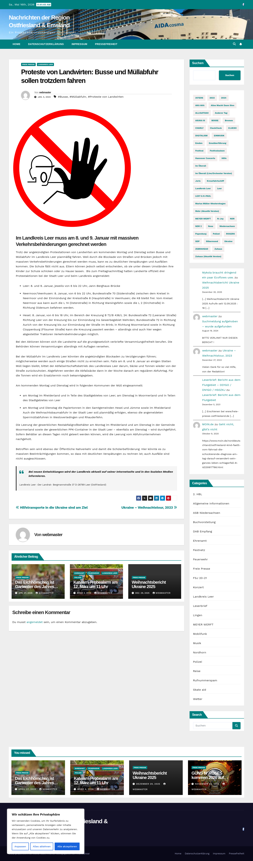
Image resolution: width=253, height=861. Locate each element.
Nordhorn (199, 652)
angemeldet (35, 622)
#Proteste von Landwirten (106, 96)
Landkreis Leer (45, 64)
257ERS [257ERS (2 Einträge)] (199, 98)
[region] (45, 831)
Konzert (198, 587)
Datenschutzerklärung (46, 44)
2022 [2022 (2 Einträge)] (212, 98)
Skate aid (199, 689)
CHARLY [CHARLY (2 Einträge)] (199, 128)
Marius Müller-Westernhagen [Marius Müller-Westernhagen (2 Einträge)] (210, 203)
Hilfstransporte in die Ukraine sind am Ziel (52, 507)
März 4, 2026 (86, 789)
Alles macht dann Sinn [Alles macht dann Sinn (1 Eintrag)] (222, 105)
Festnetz (199, 550)
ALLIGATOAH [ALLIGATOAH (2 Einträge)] (202, 113)
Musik (197, 643)
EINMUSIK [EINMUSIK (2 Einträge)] (219, 135)
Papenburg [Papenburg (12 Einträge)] (201, 234)
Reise (197, 671)
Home (16, 44)
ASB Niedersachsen (206, 512)
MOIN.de (208, 424)
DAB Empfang (202, 531)
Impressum (79, 44)
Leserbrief (200, 606)
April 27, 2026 (27, 789)
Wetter (197, 699)
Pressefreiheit (106, 44)
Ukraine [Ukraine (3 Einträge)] (228, 241)
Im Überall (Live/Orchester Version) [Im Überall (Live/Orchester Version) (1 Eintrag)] (213, 173)
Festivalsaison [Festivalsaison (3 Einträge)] (217, 150)
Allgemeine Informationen (211, 503)
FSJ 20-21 (200, 578)
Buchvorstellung (204, 522)
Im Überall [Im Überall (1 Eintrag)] (200, 166)
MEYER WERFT (203, 624)
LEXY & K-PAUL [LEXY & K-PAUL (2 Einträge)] (203, 196)
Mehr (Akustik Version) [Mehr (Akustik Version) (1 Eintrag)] (207, 211)
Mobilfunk (200, 633)
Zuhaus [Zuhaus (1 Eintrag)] (218, 249)
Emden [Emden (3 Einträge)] (199, 143)
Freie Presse (28, 64)
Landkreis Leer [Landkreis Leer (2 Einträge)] (203, 188)
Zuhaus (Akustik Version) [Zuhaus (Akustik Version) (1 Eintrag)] (208, 256)
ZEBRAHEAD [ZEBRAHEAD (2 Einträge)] (201, 249)
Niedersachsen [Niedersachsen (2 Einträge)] (227, 226)
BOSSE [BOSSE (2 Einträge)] (214, 120)
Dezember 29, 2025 (148, 784)
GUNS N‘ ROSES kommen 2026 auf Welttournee (208, 777)
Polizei (77, 577)
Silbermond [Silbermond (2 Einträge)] (212, 241)
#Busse (63, 96)
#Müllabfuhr (78, 96)
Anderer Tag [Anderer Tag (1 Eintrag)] (221, 113)
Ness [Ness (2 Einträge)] (210, 226)
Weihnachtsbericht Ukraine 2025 (149, 584)
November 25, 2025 (207, 784)
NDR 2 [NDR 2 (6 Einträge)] (198, 226)
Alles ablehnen (42, 846)
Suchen (198, 63)
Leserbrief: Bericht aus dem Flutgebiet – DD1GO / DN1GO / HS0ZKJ (221, 385)
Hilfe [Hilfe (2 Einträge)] (224, 158)
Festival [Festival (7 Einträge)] (199, 150)
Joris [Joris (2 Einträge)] (198, 181)
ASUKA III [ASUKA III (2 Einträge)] (200, 120)
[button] (234, 44)
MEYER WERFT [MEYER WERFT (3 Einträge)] (203, 218)
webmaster (45, 92)
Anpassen (20, 846)
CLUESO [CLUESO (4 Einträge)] (232, 128)
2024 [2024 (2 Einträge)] (223, 98)
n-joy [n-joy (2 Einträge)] (220, 218)
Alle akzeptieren (67, 846)
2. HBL (197, 494)
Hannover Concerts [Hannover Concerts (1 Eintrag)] (205, 158)
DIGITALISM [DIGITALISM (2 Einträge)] (201, 135)
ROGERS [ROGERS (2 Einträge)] (230, 234)
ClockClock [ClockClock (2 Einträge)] (216, 128)
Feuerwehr (93, 573)
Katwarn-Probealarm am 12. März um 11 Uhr (95, 584)
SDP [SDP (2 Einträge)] (197, 241)
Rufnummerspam (205, 680)
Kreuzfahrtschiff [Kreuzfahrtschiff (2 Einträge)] (215, 181)
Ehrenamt (79, 573)
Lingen (197, 615)
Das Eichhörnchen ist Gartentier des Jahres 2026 (34, 586)
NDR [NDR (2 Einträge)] (232, 218)
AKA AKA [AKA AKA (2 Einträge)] (200, 105)
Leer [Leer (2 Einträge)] (219, 188)
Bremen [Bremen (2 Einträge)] (229, 120)
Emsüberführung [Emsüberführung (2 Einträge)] (217, 143)
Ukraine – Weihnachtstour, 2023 (149, 507)
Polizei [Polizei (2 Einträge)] (216, 234)
